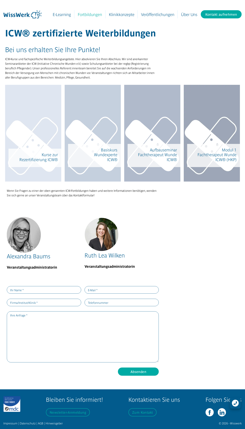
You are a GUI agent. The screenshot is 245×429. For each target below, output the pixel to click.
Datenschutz (28, 423)
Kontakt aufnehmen (221, 14)
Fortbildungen (90, 14)
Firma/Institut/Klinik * (24, 302)
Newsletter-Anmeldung (68, 412)
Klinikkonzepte (121, 14)
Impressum (10, 423)
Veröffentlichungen (157, 14)
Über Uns (189, 14)
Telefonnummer (98, 302)
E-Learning (62, 14)
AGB (40, 423)
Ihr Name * (17, 289)
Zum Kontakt (142, 412)
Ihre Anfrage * (18, 315)
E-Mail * (92, 289)
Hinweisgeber (54, 423)
